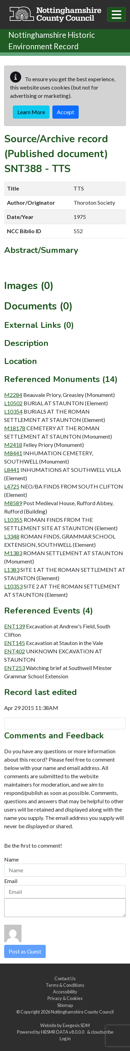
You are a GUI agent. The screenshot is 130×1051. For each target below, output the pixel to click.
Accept (65, 112)
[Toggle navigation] (116, 14)
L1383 (11, 569)
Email (10, 881)
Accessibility (65, 991)
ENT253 (14, 667)
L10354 (13, 411)
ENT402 (14, 651)
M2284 (13, 394)
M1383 (13, 553)
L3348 (11, 536)
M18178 (14, 428)
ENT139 (14, 626)
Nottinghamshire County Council (82, 1012)
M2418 (13, 444)
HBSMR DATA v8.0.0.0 (63, 1032)
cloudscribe (102, 1032)
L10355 (13, 519)
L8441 (11, 469)
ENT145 (14, 642)
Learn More (31, 112)
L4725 (11, 486)
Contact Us (65, 978)
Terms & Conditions (65, 985)
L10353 (13, 586)
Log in (65, 1038)
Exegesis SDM (76, 1025)
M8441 (13, 453)
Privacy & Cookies (65, 998)
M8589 (13, 503)
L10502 (13, 403)
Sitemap (65, 1005)
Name (11, 859)
